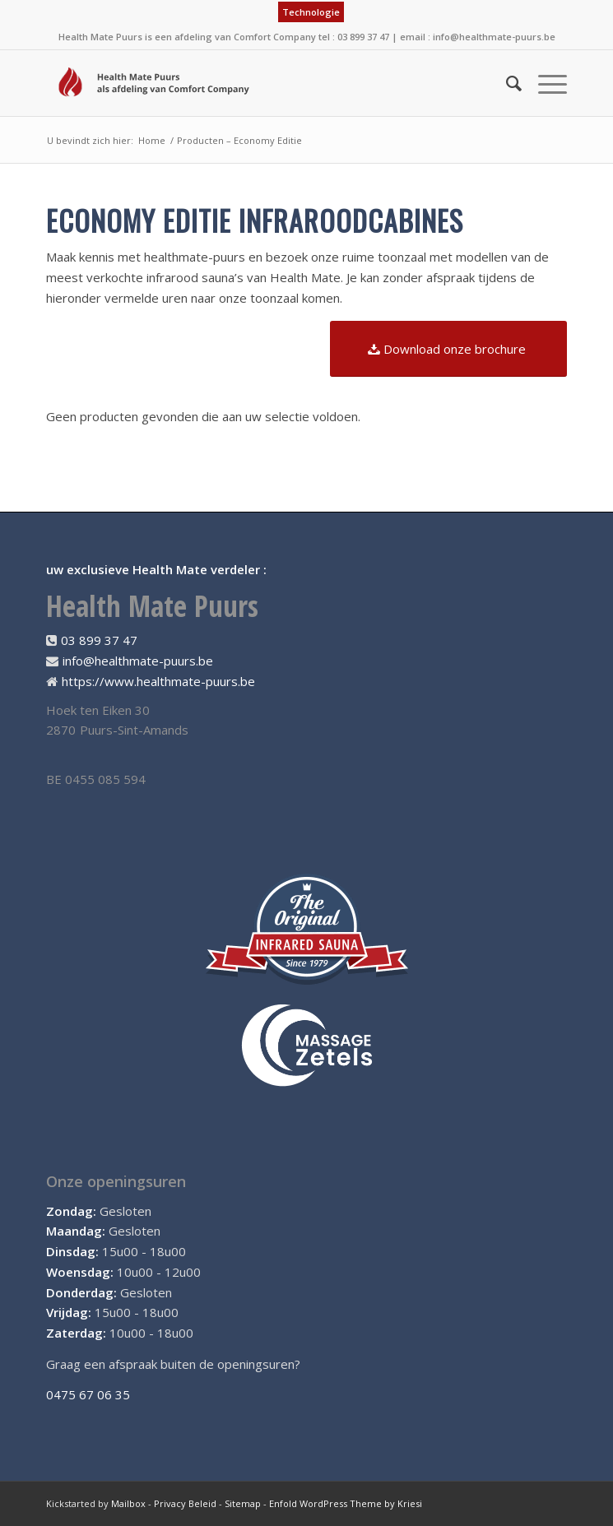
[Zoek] (506, 83)
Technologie (311, 12)
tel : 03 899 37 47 (353, 36)
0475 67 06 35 (88, 1394)
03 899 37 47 (99, 640)
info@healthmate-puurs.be (494, 36)
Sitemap (243, 1503)
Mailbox (128, 1503)
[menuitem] (311, 12)
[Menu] (544, 83)
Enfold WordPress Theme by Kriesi (345, 1503)
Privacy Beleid (185, 1503)
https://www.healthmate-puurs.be (158, 681)
